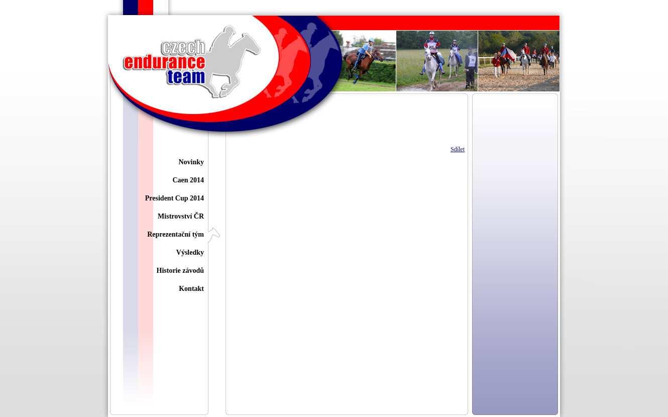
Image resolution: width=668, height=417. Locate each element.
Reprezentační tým (175, 234)
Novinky (191, 162)
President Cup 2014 (174, 198)
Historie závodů (180, 270)
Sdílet (458, 149)
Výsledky (190, 252)
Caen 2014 (188, 180)
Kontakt (191, 288)
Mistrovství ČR (181, 216)
